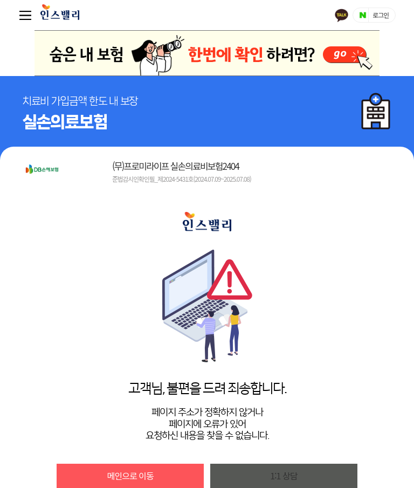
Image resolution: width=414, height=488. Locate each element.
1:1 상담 (283, 475)
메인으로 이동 (130, 475)
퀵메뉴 (27, 15)
